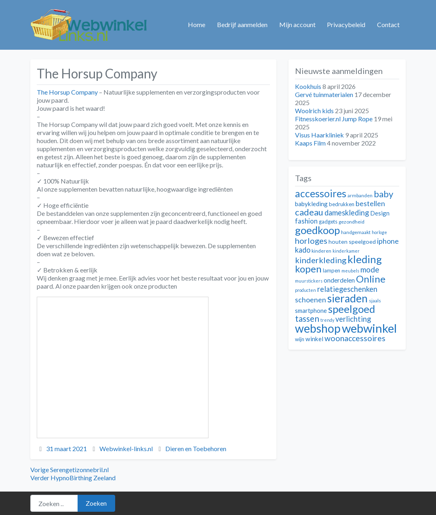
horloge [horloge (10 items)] (379, 232)
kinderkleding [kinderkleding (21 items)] (320, 260)
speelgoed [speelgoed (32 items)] (351, 308)
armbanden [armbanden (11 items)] (360, 195)
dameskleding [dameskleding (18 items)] (346, 212)
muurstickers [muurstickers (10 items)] (308, 280)
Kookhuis (308, 86)
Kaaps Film (310, 143)
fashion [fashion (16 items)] (306, 221)
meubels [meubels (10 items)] (350, 270)
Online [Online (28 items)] (370, 279)
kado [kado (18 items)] (302, 249)
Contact (388, 24)
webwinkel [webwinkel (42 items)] (369, 328)
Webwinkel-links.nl (126, 448)
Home (196, 24)
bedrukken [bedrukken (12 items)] (341, 204)
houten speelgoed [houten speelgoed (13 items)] (352, 241)
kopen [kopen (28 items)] (308, 268)
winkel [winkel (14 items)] (314, 338)
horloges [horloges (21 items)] (311, 240)
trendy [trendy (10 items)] (327, 320)
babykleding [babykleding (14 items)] (311, 203)
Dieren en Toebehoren (195, 448)
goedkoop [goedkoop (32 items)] (317, 230)
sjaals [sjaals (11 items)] (375, 301)
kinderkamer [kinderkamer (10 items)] (346, 250)
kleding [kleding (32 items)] (365, 259)
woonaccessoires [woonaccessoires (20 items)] (354, 338)
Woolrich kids (314, 110)
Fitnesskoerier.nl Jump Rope (334, 118)
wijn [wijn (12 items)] (299, 339)
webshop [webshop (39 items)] (318, 328)
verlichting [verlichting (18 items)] (353, 318)
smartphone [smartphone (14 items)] (311, 310)
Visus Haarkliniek (319, 135)
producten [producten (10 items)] (305, 290)
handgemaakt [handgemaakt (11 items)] (356, 232)
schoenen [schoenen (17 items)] (310, 299)
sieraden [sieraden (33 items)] (347, 298)
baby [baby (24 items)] (383, 193)
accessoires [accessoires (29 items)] (320, 193)
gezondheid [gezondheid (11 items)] (351, 222)
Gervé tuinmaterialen (324, 94)
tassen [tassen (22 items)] (307, 318)
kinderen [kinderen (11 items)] (321, 251)
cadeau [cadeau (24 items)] (309, 212)
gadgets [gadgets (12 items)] (328, 221)
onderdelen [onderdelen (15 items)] (339, 280)
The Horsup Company (67, 92)
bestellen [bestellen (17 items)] (370, 203)
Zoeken (96, 503)
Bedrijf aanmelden (242, 24)
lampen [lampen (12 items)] (331, 270)
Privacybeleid (346, 24)
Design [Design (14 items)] (380, 213)
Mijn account (297, 24)
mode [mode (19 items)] (369, 269)
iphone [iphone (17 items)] (388, 241)
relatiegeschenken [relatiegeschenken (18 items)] (347, 289)
